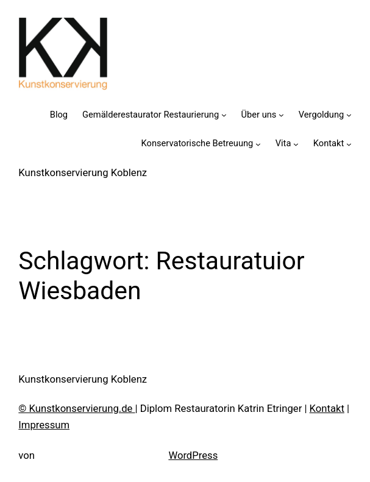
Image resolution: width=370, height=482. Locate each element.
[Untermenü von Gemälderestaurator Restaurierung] (224, 115)
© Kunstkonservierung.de (76, 408)
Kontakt (327, 408)
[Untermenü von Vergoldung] (349, 115)
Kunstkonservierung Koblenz (82, 173)
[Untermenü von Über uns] (281, 115)
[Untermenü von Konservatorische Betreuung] (258, 144)
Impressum (43, 425)
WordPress (193, 455)
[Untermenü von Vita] (296, 144)
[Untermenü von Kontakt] (349, 144)
